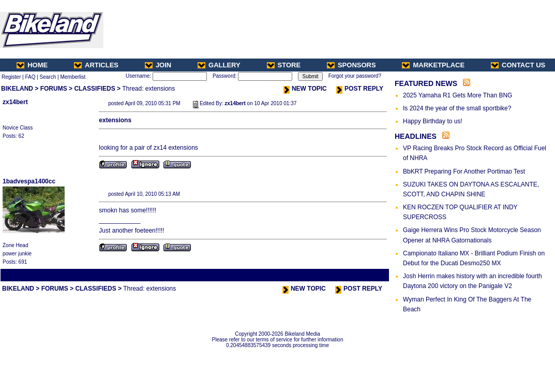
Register (11, 77)
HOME (32, 65)
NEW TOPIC (305, 88)
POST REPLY (359, 88)
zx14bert (15, 102)
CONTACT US (518, 65)
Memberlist (72, 77)
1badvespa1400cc (29, 181)
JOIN (158, 65)
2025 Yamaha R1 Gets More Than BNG (457, 95)
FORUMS (53, 88)
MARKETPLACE (433, 65)
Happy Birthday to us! (432, 121)
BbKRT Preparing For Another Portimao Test (464, 171)
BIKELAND (17, 88)
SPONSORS (351, 65)
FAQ (30, 77)
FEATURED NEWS (426, 83)
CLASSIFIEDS (94, 88)
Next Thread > (370, 275)
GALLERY (219, 65)
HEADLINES (416, 136)
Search (48, 77)
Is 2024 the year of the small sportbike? (457, 108)
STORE (284, 65)
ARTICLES (96, 65)
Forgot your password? (354, 76)
